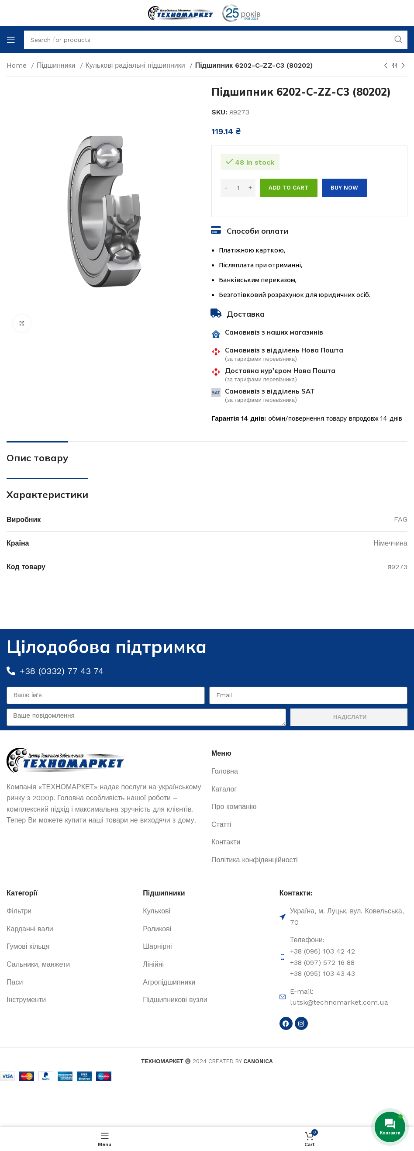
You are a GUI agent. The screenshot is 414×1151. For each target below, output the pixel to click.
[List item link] (309, 771)
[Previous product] (385, 66)
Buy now (344, 187)
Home (18, 65)
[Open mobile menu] (11, 39)
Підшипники (57, 65)
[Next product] (403, 66)
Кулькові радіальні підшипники (136, 65)
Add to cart (289, 187)
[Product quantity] (238, 188)
